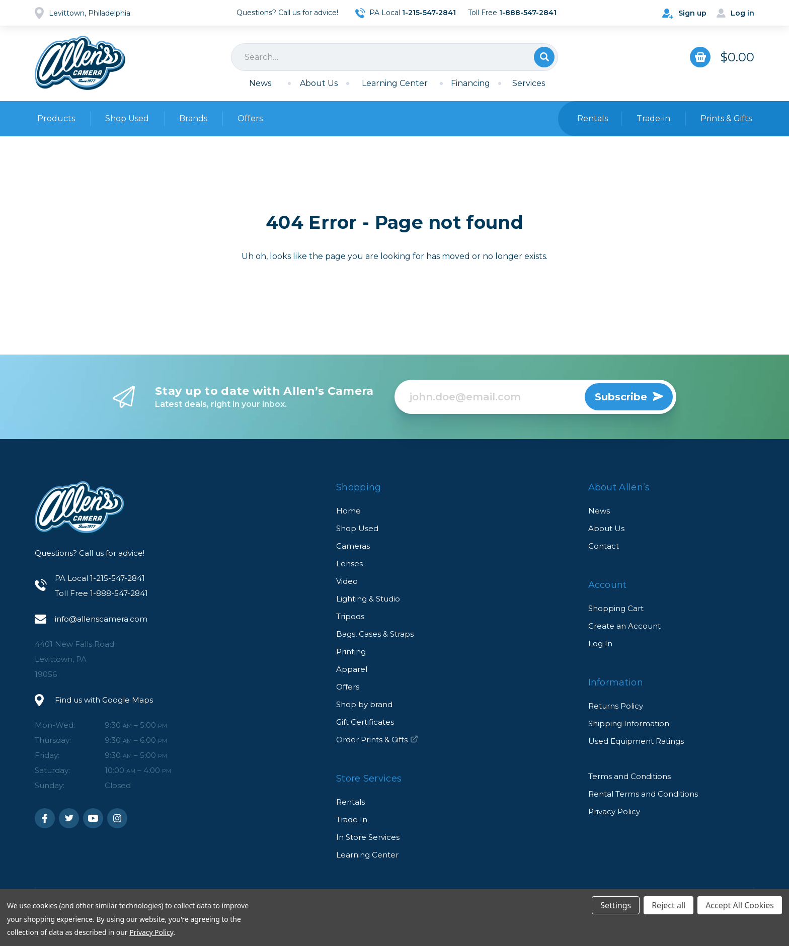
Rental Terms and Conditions (643, 794)
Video (347, 581)
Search (544, 57)
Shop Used (127, 118)
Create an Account (624, 626)
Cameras (353, 546)
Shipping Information (628, 723)
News (260, 83)
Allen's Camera (80, 63)
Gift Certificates (365, 722)
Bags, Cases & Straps (375, 634)
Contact (603, 546)
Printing (351, 651)
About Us (319, 83)
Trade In (351, 819)
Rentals (350, 802)
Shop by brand (364, 704)
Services (528, 83)
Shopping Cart (616, 608)
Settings (615, 905)
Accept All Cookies (739, 905)
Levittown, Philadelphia (89, 13)
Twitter (69, 818)
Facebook (45, 818)
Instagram (117, 818)
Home (348, 510)
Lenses (349, 563)
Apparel (351, 669)
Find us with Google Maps (104, 700)
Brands (193, 118)
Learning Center (395, 83)
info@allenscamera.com (101, 619)
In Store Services (368, 837)
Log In (600, 643)
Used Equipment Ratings (636, 741)
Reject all (668, 905)
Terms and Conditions (629, 776)
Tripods (350, 616)
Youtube (93, 818)
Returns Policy (615, 706)
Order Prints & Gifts (377, 739)
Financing (470, 83)
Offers (250, 118)
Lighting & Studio (368, 599)
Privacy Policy (614, 811)
